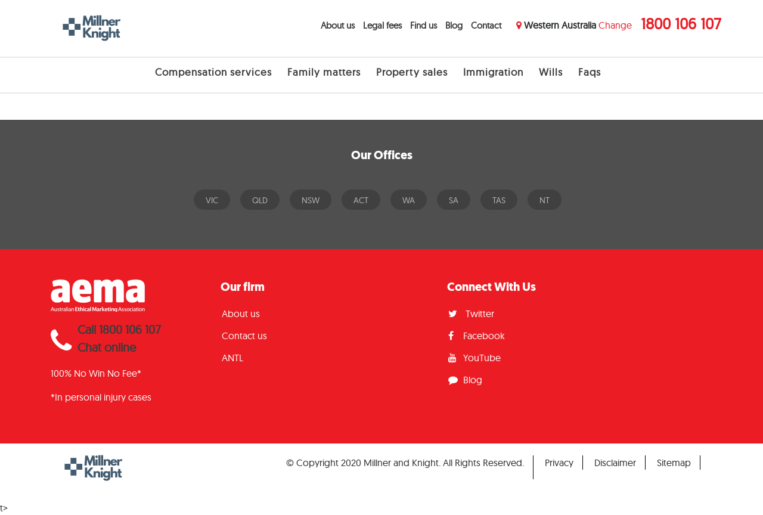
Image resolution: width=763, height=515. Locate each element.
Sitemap (674, 463)
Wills (551, 72)
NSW (311, 200)
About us (338, 25)
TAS (498, 200)
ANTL (232, 358)
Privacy (559, 463)
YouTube (474, 358)
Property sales (412, 72)
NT (544, 200)
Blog (454, 25)
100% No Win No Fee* (96, 373)
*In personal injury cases (101, 397)
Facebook (476, 336)
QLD (260, 200)
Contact (486, 25)
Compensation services (213, 72)
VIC (212, 200)
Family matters (324, 72)
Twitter (471, 313)
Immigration (493, 72)
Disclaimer (615, 463)
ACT (360, 200)
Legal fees (382, 25)
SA (453, 200)
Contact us (244, 336)
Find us (423, 25)
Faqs (589, 72)
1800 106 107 (681, 23)
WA (408, 200)
